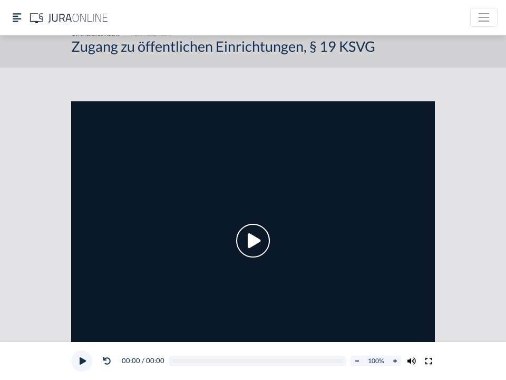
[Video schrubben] (258, 361)
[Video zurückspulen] (107, 361)
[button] (109, 361)
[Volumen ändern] (411, 361)
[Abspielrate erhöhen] (394, 361)
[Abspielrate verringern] (357, 361)
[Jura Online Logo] (69, 17)
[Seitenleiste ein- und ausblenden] (16, 17)
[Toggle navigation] (484, 17)
